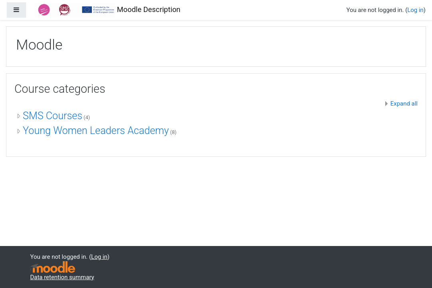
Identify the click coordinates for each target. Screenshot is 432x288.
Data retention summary (62, 277)
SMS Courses (52, 116)
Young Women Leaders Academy (96, 130)
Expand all (404, 103)
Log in (415, 10)
